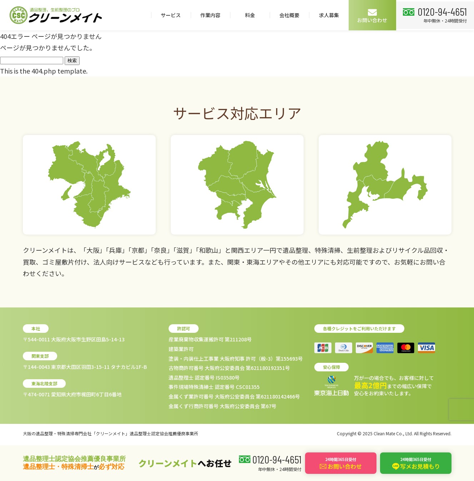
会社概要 (287, 15)
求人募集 (327, 15)
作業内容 (208, 15)
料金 (248, 15)
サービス (169, 15)
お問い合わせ (370, 15)
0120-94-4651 (441, 11)
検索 (72, 60)
